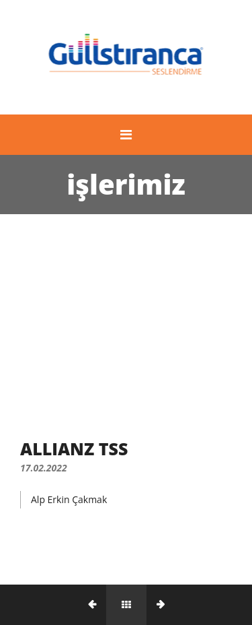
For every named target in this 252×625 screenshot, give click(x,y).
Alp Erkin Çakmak (69, 499)
